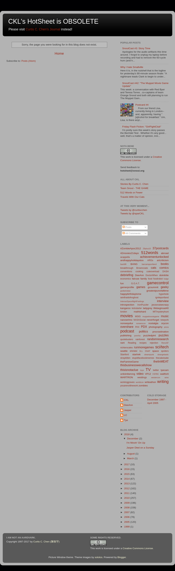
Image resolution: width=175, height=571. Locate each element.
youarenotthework (129, 385)
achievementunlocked (154, 256)
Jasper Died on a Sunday (140, 447)
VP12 (148, 374)
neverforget (153, 319)
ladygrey (147, 308)
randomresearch (158, 339)
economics (125, 278)
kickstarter (137, 308)
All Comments (131, 233)
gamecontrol (158, 283)
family (143, 278)
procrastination (160, 331)
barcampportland (149, 264)
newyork (164, 320)
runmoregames (144, 347)
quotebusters (126, 339)
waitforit (164, 374)
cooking (139, 271)
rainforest (140, 339)
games (140, 287)
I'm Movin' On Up (136, 442)
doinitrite (164, 275)
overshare (126, 326)
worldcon (140, 382)
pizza (166, 327)
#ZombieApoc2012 (130, 248)
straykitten (125, 358)
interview (163, 301)
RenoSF (165, 343)
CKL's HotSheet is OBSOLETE (53, 21)
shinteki (133, 351)
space (155, 351)
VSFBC (155, 374)
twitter (156, 370)
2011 (127, 493)
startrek (136, 354)
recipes (143, 343)
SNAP (147, 351)
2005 (127, 522)
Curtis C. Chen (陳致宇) (46, 541)
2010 (127, 498)
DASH (165, 271)
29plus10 (147, 248)
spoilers (165, 351)
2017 (127, 464)
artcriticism (163, 260)
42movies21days (129, 253)
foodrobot (158, 278)
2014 (127, 478)
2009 (127, 502)
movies (126, 316)
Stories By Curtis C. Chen (134, 184)
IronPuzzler (143, 305)
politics (143, 331)
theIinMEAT (161, 361)
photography (155, 327)
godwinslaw (125, 291)
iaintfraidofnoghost (129, 297)
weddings (142, 377)
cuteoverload (152, 271)
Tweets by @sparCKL (132, 213)
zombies (143, 385)
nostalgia (153, 323)
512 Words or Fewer (131, 192)
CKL (126, 400)
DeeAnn (139, 275)
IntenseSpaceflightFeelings (132, 301)
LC (125, 415)
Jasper (127, 410)
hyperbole (164, 294)
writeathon (150, 382)
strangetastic (163, 354)
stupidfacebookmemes (143, 358)
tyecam (165, 370)
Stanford (124, 354)
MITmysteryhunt (161, 311)
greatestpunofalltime (157, 290)
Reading (132, 343)
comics (164, 267)
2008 (127, 507)
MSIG (138, 316)
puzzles (164, 335)
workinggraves (127, 382)
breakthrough (126, 268)
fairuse (135, 278)
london (123, 311)
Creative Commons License (138, 548)
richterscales (126, 347)
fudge (166, 279)
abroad (165, 253)
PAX (137, 327)
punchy (137, 335)
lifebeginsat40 (161, 308)
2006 (127, 517)
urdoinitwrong (127, 374)
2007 (127, 512)
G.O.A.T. (135, 283)
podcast (127, 331)
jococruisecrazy (160, 304)
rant (122, 342)
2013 (127, 483)
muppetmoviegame (151, 316)
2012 (127, 488)
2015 (127, 474)
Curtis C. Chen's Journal (43, 29)
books (165, 263)
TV (148, 369)
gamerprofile (127, 287)
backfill (123, 264)
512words (149, 252)
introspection (127, 304)
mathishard (140, 311)
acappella (125, 257)
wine (167, 377)
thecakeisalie (162, 358)
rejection (154, 343)
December (133, 438)
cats (153, 267)
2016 (127, 469)
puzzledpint (149, 335)
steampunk (149, 354)
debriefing (126, 275)
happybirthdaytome (130, 294)
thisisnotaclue (129, 369)
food (150, 278)
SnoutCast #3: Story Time (136, 48)
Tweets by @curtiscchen (133, 210)
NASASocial (140, 320)
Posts (127, 227)
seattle (124, 351)
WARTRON (126, 377)
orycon (165, 323)
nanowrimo (126, 319)
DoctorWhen (151, 275)
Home (59, 53)
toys (142, 370)
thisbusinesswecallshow (136, 365)
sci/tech (162, 347)
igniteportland (162, 297)
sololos (98, 557)
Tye (126, 420)
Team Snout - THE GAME (134, 188)
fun (122, 283)
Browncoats (142, 268)
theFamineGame (129, 361)
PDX (144, 326)
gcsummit (153, 287)
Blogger (121, 557)
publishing (125, 335)
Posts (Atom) (29, 61)
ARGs (150, 260)
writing (163, 381)
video (139, 373)
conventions (126, 271)
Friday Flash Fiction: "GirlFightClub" (141, 126)
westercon (155, 377)
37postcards (161, 248)
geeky (165, 287)
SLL (141, 351)
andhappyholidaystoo (132, 260)
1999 (127, 526)
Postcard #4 (141, 104)
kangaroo (125, 308)
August (131, 453)
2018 (127, 434)
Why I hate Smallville (131, 67)
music (165, 316)
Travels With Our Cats (132, 197)
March (131, 458)
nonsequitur (126, 323)
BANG (134, 264)
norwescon (141, 323)
